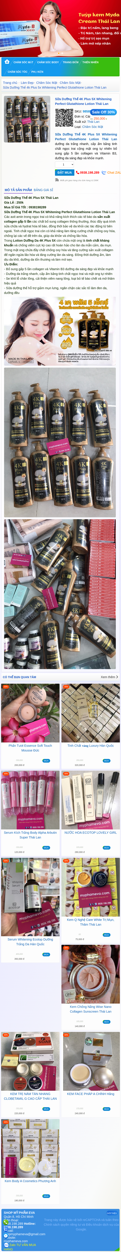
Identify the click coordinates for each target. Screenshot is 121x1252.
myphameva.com (16, 1241)
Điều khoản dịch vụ (99, 1224)
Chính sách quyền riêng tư (62, 1224)
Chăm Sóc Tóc (17, 72)
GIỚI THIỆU (112, 1213)
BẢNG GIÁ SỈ (43, 190)
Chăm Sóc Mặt (23, 62)
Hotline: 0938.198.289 (20, 1225)
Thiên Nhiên (90, 62)
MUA (46, 761)
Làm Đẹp (27, 82)
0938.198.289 (89, 172)
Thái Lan (93, 121)
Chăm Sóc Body (48, 62)
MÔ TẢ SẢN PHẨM (18, 190)
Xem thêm (109, 677)
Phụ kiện (37, 72)
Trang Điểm (70, 62)
